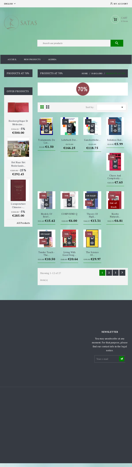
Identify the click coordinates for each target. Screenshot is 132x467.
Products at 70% (18, 76)
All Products (23, 226)
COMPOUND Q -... (69, 219)
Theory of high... (92, 219)
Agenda (52, 63)
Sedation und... (115, 143)
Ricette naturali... (115, 219)
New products (32, 63)
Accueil (12, 63)
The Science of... (92, 257)
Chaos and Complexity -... (115, 180)
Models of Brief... (46, 219)
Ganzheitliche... (92, 143)
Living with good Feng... (69, 257)
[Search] (80, 45)
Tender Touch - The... (46, 257)
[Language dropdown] (10, 4)
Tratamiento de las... (46, 145)
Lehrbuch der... (69, 143)
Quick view (46, 134)
